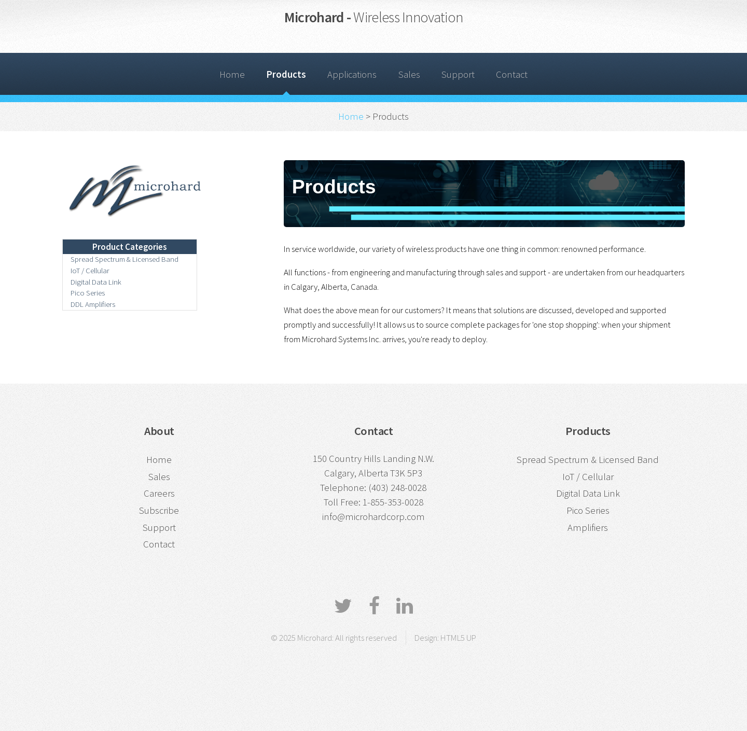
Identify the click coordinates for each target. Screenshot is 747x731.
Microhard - (373, 17)
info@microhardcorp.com (373, 517)
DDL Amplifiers (93, 304)
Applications (352, 74)
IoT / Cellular (90, 270)
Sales (409, 74)
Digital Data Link (96, 282)
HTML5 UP (458, 637)
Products (286, 74)
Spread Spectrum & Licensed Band (124, 259)
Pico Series (88, 293)
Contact (512, 74)
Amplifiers (588, 527)
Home (232, 74)
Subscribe (159, 510)
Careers (159, 493)
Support (458, 74)
